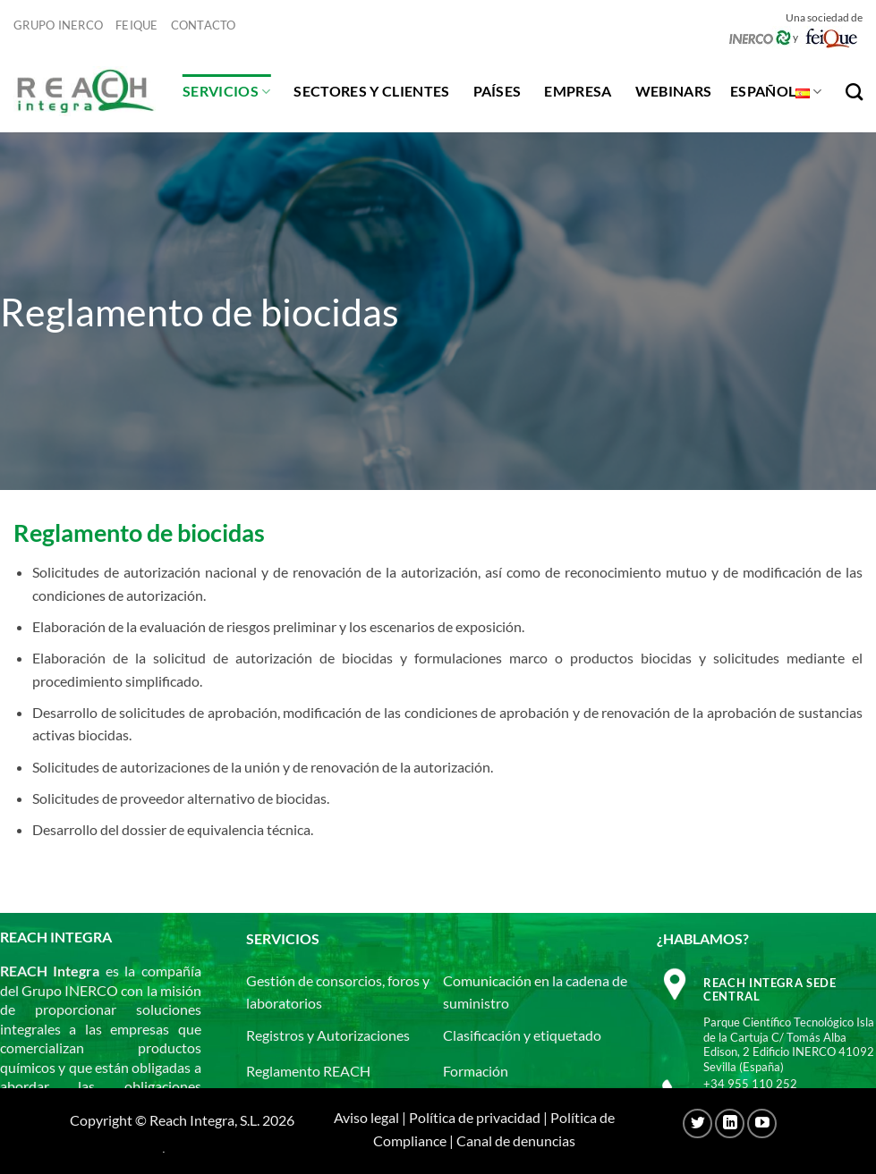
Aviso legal (366, 1117)
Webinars (673, 90)
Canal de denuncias (515, 1140)
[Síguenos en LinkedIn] (729, 1123)
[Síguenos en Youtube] (762, 1123)
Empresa (577, 90)
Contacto (203, 25)
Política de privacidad (474, 1117)
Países (497, 90)
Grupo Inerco (58, 25)
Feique (136, 25)
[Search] (854, 91)
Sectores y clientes (371, 90)
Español (776, 91)
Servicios (226, 91)
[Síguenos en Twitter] (697, 1123)
